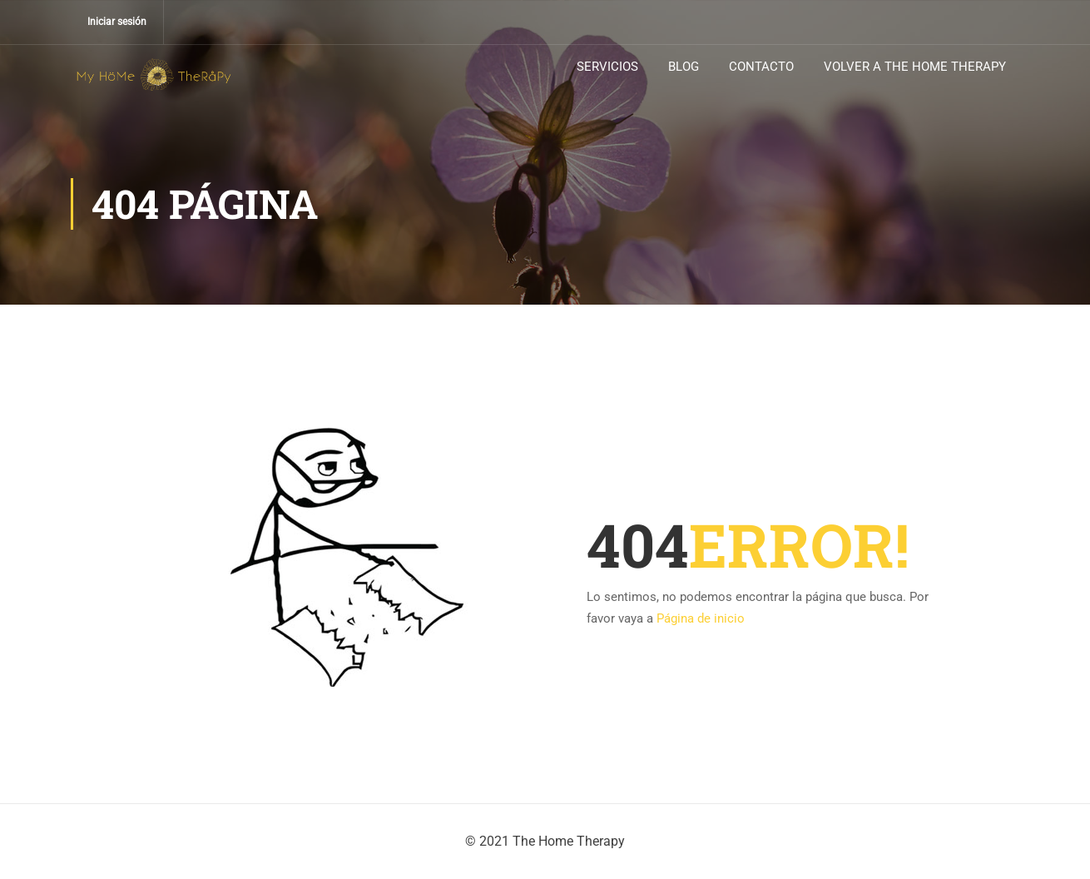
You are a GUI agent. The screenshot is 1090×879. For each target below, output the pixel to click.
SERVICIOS (607, 66)
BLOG (683, 66)
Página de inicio (700, 618)
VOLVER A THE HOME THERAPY (915, 66)
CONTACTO (761, 66)
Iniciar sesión (116, 21)
